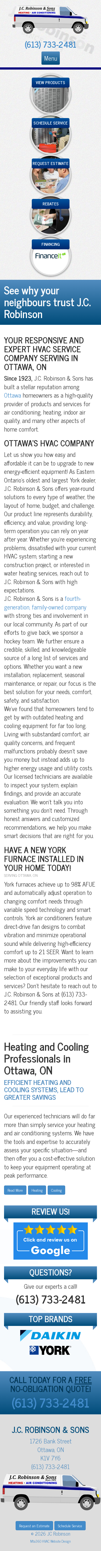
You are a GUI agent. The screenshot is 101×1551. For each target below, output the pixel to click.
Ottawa (12, 395)
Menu (50, 58)
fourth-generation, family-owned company (45, 602)
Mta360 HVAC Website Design (50, 1541)
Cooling (56, 1190)
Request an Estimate (34, 1525)
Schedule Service (70, 1525)
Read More (15, 1190)
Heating (37, 1190)
